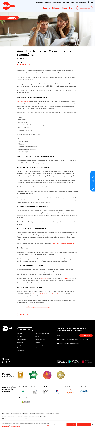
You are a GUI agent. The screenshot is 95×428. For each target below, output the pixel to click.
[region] (47, 424)
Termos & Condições (6, 414)
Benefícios (20, 342)
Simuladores (20, 351)
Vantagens (20, 345)
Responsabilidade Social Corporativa (56, 414)
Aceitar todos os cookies (84, 424)
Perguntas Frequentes (40, 345)
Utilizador (56, 8)
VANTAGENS (47, 2)
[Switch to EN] (92, 2)
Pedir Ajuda (38, 348)
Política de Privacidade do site (17, 414)
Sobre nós (66, 2)
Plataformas (57, 2)
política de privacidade (74, 339)
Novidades (37, 342)
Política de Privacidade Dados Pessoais (40, 414)
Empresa (46, 8)
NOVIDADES (82, 2)
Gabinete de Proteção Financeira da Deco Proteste (48, 293)
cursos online (44, 278)
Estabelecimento (68, 8)
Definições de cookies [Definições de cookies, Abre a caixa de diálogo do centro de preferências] (59, 424)
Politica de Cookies (28, 414)
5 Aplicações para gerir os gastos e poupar (38, 307)
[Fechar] (92, 424)
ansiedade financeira (24, 101)
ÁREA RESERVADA (85, 8)
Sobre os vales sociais (40, 339)
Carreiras (37, 336)
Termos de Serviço (37, 416)
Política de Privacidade (27, 416)
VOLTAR (22, 314)
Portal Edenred (25, 329)
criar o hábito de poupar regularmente (64, 243)
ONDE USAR (74, 2)
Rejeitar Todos (71, 424)
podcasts (19, 280)
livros (67, 278)
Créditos (26, 419)
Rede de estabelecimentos (42, 334)
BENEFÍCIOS (39, 2)
